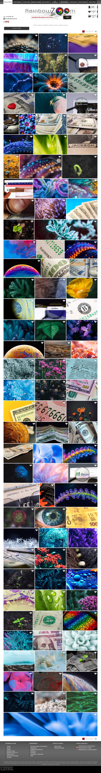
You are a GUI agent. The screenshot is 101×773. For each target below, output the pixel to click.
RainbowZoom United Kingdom (88, 749)
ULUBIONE (94, 12)
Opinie (9, 749)
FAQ (32, 756)
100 (96, 31)
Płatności (33, 751)
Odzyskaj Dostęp (59, 748)
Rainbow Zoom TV (12, 752)
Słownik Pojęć (11, 751)
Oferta (9, 748)
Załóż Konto (57, 746)
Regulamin (34, 748)
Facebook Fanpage (12, 756)
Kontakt (9, 757)
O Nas (9, 746)
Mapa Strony (10, 754)
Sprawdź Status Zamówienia (39, 746)
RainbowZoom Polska (85, 748)
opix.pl (57, 764)
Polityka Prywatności (37, 749)
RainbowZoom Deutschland (87, 746)
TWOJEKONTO (92, 7)
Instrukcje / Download (37, 754)
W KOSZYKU (94, 16)
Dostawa (33, 752)
